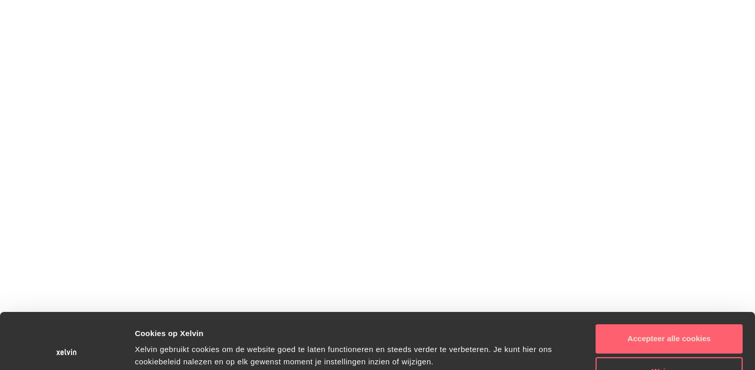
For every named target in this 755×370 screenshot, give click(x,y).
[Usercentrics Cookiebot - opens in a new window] (67, 350)
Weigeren (669, 318)
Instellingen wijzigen (173, 349)
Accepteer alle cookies (669, 286)
